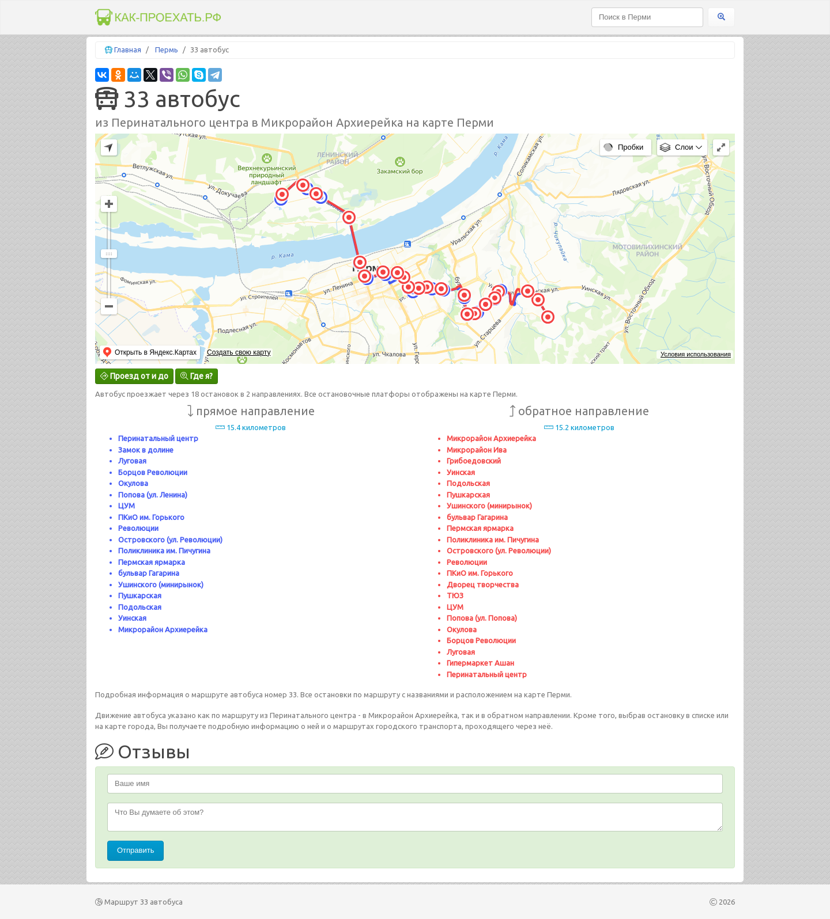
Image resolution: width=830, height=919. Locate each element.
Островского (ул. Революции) (170, 540)
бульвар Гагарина (148, 573)
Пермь (166, 49)
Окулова (133, 483)
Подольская (139, 607)
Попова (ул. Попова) (482, 618)
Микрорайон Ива (477, 450)
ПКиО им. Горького (151, 517)
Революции (138, 528)
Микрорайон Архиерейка (162, 629)
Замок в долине (145, 450)
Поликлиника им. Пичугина (164, 550)
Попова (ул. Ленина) (152, 495)
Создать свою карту (238, 352)
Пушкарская (139, 595)
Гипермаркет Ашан (480, 663)
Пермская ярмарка (151, 562)
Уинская (132, 618)
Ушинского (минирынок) (160, 584)
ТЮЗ (455, 595)
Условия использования (696, 354)
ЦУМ (126, 506)
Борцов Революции (152, 472)
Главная (127, 49)
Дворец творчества (483, 584)
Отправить (135, 850)
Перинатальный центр (158, 438)
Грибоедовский (474, 461)
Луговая (132, 461)
